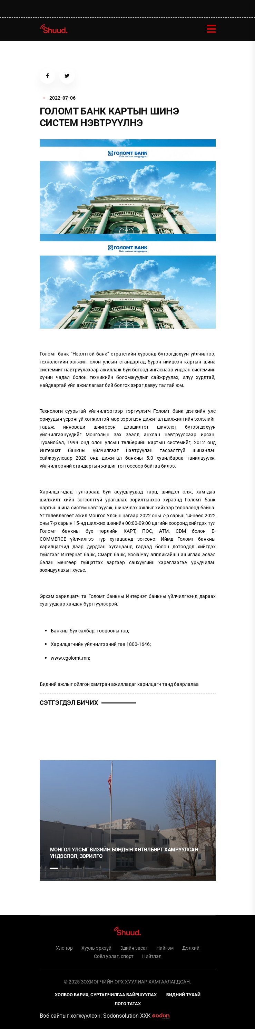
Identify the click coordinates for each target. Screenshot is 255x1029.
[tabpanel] (128, 820)
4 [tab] (89, 868)
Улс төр (64, 948)
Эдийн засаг (134, 948)
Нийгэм (165, 948)
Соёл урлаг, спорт (114, 956)
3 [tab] (77, 868)
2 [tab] (66, 868)
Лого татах (128, 1003)
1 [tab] (54, 732)
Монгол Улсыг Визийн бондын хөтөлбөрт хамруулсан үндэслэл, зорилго (124, 853)
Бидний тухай (183, 994)
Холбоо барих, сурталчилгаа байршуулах (106, 994)
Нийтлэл (151, 956)
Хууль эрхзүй (96, 948)
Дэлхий (190, 948)
